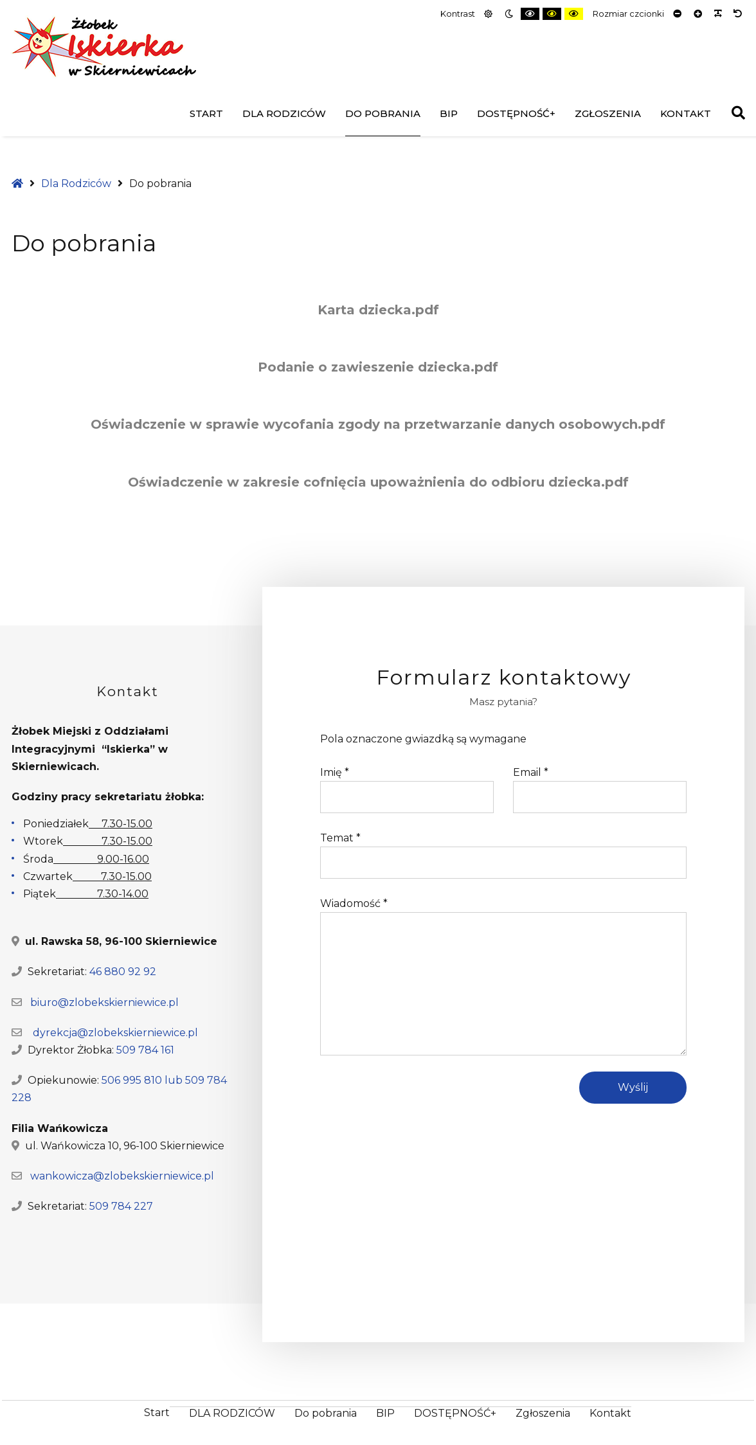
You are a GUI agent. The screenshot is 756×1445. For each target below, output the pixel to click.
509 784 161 (145, 1050)
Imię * (334, 772)
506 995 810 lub (143, 1080)
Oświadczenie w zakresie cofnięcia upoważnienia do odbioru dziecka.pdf (378, 482)
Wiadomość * (354, 903)
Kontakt (685, 113)
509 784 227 (121, 1206)
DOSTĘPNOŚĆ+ (516, 113)
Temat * (340, 838)
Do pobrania (382, 113)
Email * (530, 772)
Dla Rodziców (76, 183)
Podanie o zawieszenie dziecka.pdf (378, 367)
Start (206, 113)
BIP (449, 113)
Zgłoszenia (608, 113)
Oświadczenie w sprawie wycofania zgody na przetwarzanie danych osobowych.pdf (378, 424)
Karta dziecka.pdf (378, 310)
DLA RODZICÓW (284, 113)
